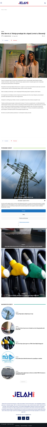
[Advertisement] (23, 20)
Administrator (8, 36)
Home (2, 9)
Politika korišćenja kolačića (24, 222)
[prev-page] (2, 300)
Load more (23, 381)
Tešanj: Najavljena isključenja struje (23, 197)
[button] (45, 200)
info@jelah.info (28, 414)
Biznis (6, 9)
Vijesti (23, 195)
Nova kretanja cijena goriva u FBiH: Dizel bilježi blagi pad (23, 295)
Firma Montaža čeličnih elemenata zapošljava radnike (29, 358)
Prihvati (23, 210)
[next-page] (4, 300)
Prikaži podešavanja (23, 218)
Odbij (23, 214)
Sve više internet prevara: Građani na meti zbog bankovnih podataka (23, 246)
